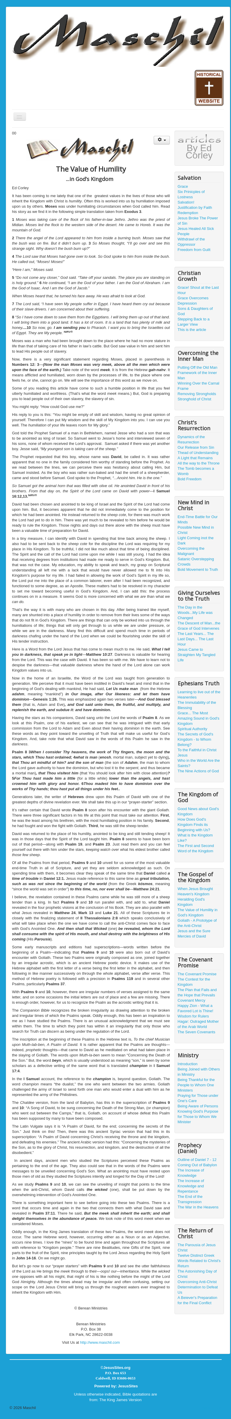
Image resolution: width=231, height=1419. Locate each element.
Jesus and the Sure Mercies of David (194, 933)
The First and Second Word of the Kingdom (196, 848)
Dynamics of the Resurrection (191, 439)
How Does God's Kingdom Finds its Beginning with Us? (194, 824)
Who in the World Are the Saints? (199, 763)
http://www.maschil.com (100, 1342)
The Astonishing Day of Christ (197, 1274)
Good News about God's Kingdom (198, 811)
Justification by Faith (195, 207)
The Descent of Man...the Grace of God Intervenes (199, 626)
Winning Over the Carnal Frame (198, 386)
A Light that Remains (195, 458)
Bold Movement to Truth (198, 569)
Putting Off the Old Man (198, 367)
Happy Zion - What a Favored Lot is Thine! (195, 1008)
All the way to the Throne (199, 463)
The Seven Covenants (196, 1032)
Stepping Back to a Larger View (194, 322)
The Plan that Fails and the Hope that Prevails (197, 992)
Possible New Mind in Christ (196, 530)
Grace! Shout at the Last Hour (198, 290)
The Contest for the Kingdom (194, 982)
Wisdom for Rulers (193, 1016)
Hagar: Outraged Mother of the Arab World (198, 1024)
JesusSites (128, 1386)
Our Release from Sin (196, 447)
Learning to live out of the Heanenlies (199, 694)
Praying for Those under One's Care (198, 1098)
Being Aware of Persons (198, 1106)
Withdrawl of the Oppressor (191, 242)
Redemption (188, 213)
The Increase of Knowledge (191, 1173)
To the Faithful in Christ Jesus (197, 752)
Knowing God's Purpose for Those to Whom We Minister (198, 1116)
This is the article (192, 329)
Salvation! (186, 202)
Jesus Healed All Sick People (196, 231)
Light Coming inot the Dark (196, 540)
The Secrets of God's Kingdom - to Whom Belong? (195, 739)
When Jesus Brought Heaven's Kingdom (195, 891)
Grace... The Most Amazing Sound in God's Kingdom (199, 718)
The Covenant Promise (197, 974)
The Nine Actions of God (198, 771)
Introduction (188, 1064)
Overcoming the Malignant (191, 551)
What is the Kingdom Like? (195, 838)
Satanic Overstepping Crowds (196, 561)
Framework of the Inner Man (197, 375)
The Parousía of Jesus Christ (197, 1247)
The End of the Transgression (190, 1199)
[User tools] (162, 140)
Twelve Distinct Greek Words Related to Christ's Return (199, 1260)
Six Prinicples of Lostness (191, 194)
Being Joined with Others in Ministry (199, 1072)
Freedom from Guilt (194, 249)
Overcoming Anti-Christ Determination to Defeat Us (198, 1287)
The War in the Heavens (198, 1207)
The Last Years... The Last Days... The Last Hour (196, 638)
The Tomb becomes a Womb (196, 471)
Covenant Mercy (192, 1000)
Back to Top (212, 1408)
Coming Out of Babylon (197, 1165)
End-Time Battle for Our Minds (198, 519)
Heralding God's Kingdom (191, 902)
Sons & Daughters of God (195, 311)
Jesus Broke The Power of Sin (198, 221)
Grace (183, 186)
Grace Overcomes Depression (193, 300)
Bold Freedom (190, 479)
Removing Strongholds (197, 394)
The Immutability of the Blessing (197, 705)
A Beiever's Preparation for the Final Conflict (197, 1300)
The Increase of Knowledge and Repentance (191, 1186)
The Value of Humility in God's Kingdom (198, 912)
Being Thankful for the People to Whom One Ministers (196, 1085)
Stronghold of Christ (194, 399)
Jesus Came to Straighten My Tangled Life (196, 654)
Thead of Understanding (198, 452)
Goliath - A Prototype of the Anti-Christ (197, 923)
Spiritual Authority (192, 729)
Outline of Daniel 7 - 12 (197, 1159)
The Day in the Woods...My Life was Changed (195, 612)
